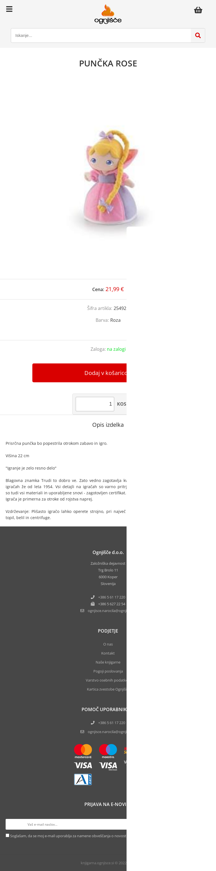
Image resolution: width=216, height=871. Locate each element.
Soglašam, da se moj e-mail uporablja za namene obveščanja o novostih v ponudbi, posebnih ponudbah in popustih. (107, 835)
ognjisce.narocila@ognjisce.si (112, 731)
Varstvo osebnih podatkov (108, 680)
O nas (108, 644)
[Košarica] (199, 10)
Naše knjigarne (108, 662)
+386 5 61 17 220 (111, 597)
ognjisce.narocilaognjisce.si (112, 610)
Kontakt (108, 653)
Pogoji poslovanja (108, 671)
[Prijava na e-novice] (205, 824)
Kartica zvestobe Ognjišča (108, 689)
